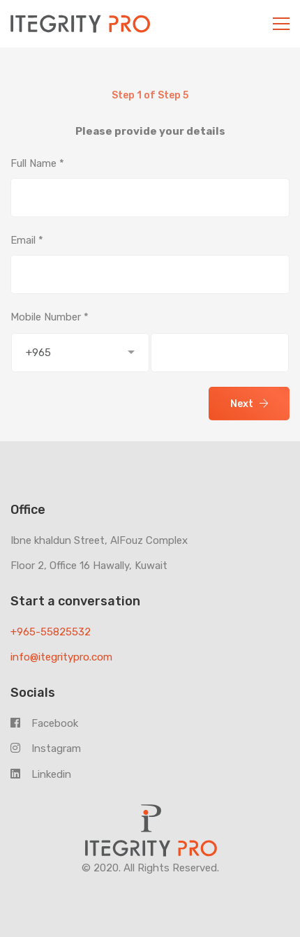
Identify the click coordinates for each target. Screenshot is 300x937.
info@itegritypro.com (61, 657)
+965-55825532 (50, 632)
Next (249, 404)
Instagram (45, 748)
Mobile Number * (49, 317)
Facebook (44, 723)
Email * (26, 240)
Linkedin (40, 774)
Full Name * (37, 163)
